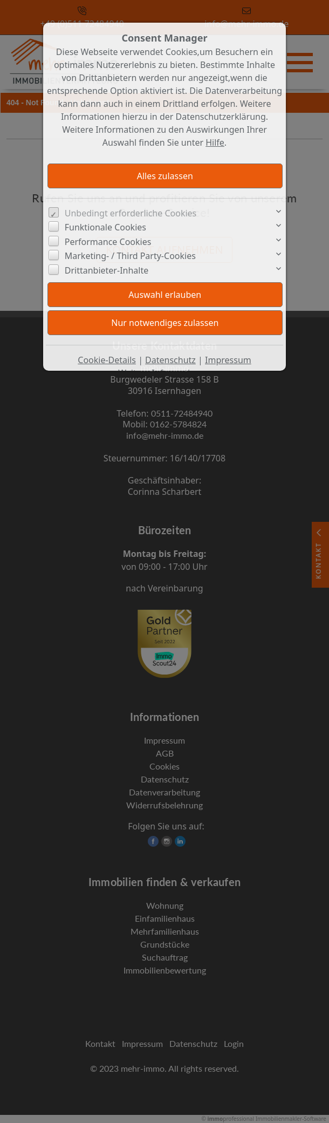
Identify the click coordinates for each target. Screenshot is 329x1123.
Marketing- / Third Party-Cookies (130, 256)
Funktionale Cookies (105, 227)
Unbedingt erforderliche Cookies (131, 213)
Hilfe (214, 142)
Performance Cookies (108, 242)
